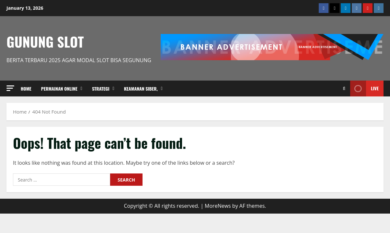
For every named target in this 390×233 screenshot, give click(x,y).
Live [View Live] (364, 88)
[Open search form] (344, 88)
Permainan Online (59, 88)
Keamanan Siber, (141, 88)
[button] (10, 88)
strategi (100, 88)
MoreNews (218, 205)
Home (26, 88)
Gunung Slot (45, 41)
